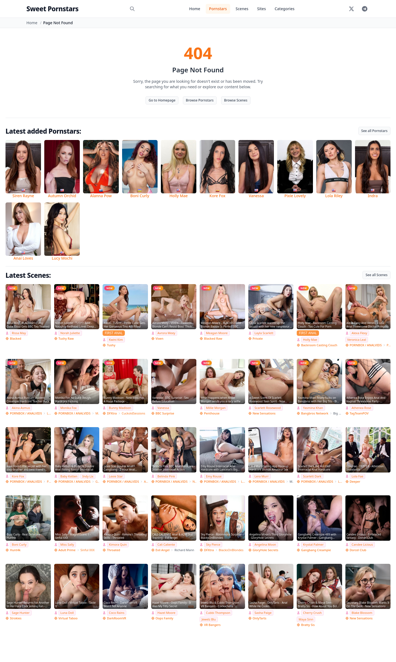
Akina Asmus (21, 408)
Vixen (160, 338)
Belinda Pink (166, 476)
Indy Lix (87, 476)
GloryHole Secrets (265, 550)
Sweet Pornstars (52, 8)
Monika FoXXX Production (97, 413)
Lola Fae (357, 476)
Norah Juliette (70, 333)
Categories (285, 8)
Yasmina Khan (313, 408)
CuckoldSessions (133, 413)
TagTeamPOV (359, 413)
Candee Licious (362, 544)
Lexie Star (116, 476)
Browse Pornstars (200, 100)
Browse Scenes (236, 100)
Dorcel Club (358, 550)
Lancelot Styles (243, 481)
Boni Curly (19, 544)
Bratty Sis (308, 625)
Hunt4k (15, 550)
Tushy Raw (66, 338)
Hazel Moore (166, 613)
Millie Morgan (216, 408)
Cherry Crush (312, 613)
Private (258, 338)
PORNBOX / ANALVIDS (366, 345)
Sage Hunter (21, 613)
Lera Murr (262, 476)
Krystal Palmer (313, 544)
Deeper (355, 481)
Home (194, 8)
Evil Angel (163, 550)
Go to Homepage (161, 100)
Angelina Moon (265, 544)
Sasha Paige (263, 613)
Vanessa (163, 408)
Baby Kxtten (69, 476)
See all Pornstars (374, 130)
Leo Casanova (49, 413)
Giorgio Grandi (97, 481)
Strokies (15, 618)
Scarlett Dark (312, 476)
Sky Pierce (213, 544)
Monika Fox (69, 408)
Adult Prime (67, 550)
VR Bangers (212, 625)
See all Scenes (376, 275)
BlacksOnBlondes (231, 550)
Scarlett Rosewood (268, 408)
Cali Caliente (166, 544)
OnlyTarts (259, 618)
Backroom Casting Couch (319, 345)
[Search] (132, 9)
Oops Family (165, 618)
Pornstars (218, 8)
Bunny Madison (120, 408)
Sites (261, 8)
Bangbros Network (314, 413)
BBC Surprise (165, 413)
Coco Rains (116, 613)
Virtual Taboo (68, 618)
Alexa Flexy (359, 333)
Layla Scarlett (264, 333)
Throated (113, 550)
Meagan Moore (217, 333)
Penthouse (211, 413)
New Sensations (264, 413)
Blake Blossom (362, 613)
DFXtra (112, 413)
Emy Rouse (214, 476)
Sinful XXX (88, 550)
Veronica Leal (356, 339)
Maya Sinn (306, 619)
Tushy (111, 345)
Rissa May (19, 333)
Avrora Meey (166, 333)
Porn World (389, 345)
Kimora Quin (118, 544)
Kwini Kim (116, 339)
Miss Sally (67, 544)
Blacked (15, 338)
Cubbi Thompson (218, 613)
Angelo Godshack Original (146, 481)
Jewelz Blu (209, 619)
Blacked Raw (213, 338)
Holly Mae (310, 339)
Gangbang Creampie (316, 550)
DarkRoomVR (116, 618)
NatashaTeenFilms (194, 481)
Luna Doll (67, 613)
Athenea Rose (361, 408)
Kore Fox (18, 476)
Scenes (242, 8)
